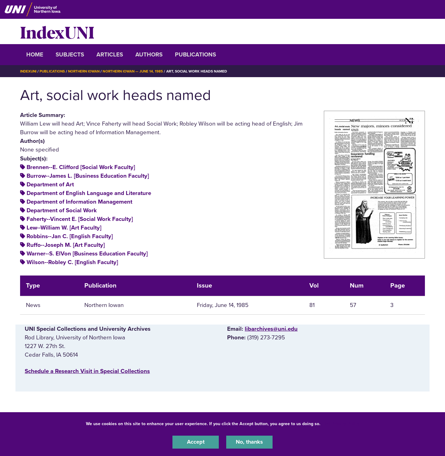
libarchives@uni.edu (271, 328)
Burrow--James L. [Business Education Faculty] (88, 175)
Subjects (70, 54)
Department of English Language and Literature (89, 193)
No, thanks (249, 441)
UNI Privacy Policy (341, 423)
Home (34, 54)
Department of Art (50, 184)
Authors (149, 54)
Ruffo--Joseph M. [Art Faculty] (66, 245)
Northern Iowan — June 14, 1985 (138, 71)
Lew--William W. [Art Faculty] (64, 227)
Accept (196, 441)
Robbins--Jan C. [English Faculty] (70, 236)
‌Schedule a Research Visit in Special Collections (87, 371)
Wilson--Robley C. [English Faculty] (72, 262)
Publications (195, 54)
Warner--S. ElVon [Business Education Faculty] (87, 253)
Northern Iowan (86, 71)
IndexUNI (57, 31)
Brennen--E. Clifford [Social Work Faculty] (81, 167)
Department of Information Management (79, 201)
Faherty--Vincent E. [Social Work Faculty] (80, 219)
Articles (109, 54)
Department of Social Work (62, 210)
